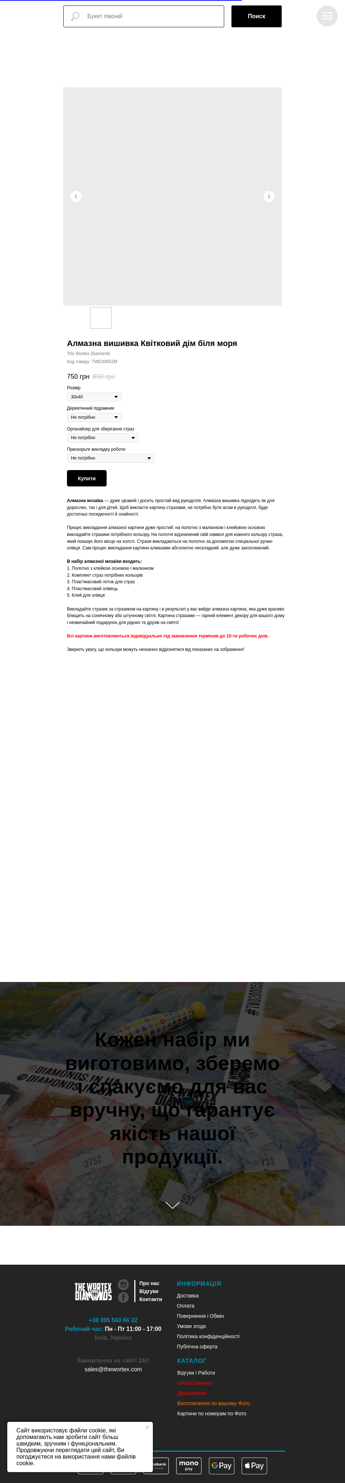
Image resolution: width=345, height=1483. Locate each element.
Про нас (149, 1283)
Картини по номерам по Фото (211, 1413)
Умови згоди (191, 1326)
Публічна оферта (197, 1346)
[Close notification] (147, 1427)
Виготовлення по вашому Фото (213, 1403)
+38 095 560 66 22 (113, 1320)
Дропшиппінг (192, 1393)
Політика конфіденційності (208, 1336)
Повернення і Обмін (200, 1316)
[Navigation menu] (327, 16)
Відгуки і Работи (196, 1373)
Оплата (185, 1306)
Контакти (150, 1299)
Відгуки (148, 1291)
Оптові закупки (194, 1383)
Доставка (188, 1296)
